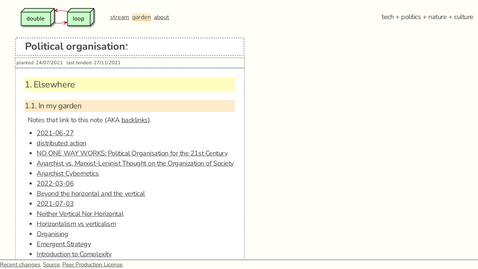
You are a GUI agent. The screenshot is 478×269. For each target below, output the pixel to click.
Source (51, 264)
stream (119, 17)
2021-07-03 (55, 203)
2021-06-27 (55, 133)
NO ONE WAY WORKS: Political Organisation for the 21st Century (132, 153)
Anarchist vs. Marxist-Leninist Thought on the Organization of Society (135, 163)
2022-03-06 (55, 183)
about (161, 17)
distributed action (61, 143)
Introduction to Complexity (74, 254)
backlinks (134, 119)
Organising (52, 233)
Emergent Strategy (64, 243)
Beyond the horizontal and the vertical (91, 193)
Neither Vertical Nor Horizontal (80, 213)
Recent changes (20, 264)
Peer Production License (92, 264)
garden (141, 17)
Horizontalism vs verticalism (76, 223)
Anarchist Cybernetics (68, 173)
